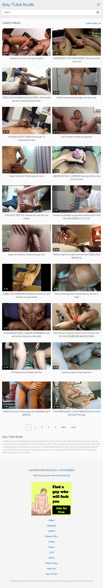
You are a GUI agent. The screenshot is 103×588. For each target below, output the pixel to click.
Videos (51, 520)
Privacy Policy (51, 563)
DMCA (51, 558)
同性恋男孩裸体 (67, 470)
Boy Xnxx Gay (64, 475)
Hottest (51, 531)
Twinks (51, 542)
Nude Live (51, 568)
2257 (51, 552)
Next (64, 427)
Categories (51, 525)
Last (73, 427)
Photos (51, 547)
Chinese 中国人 (51, 536)
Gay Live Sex (51, 574)
